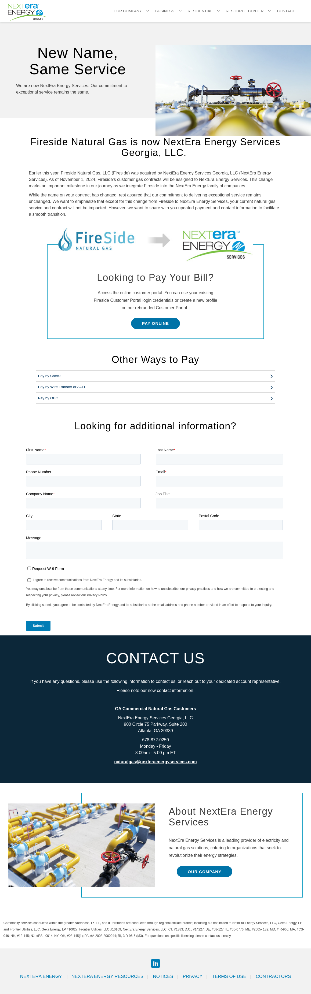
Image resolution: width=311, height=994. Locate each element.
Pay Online (155, 323)
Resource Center (245, 11)
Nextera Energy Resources (107, 976)
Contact (286, 11)
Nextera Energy (41, 976)
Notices (163, 976)
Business (164, 11)
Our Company (128, 11)
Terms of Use (229, 976)
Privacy (192, 976)
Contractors (273, 976)
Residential (200, 11)
